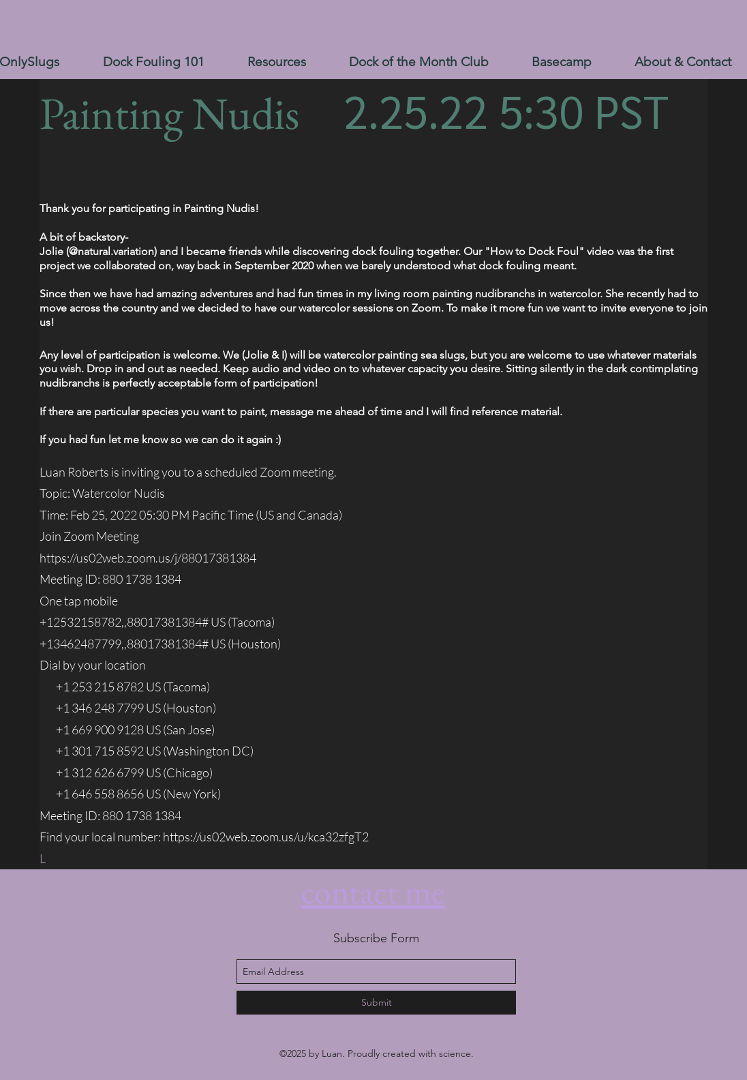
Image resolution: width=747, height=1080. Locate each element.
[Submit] (376, 1003)
